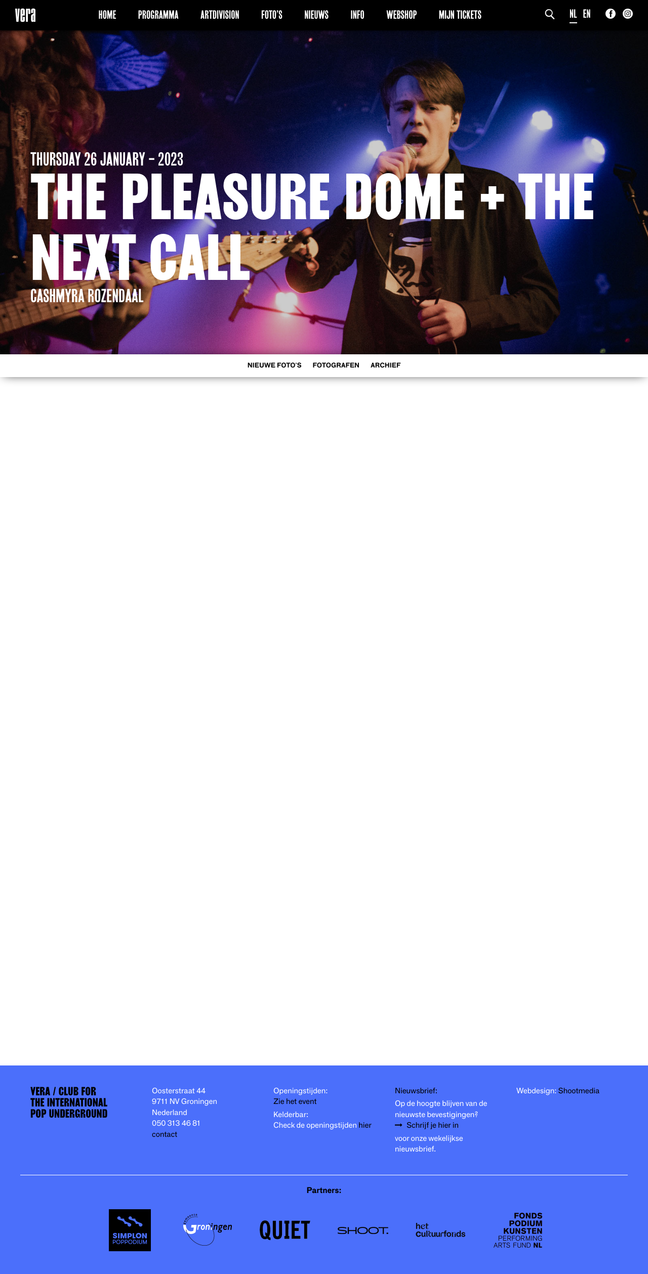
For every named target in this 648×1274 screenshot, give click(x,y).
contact (164, 1134)
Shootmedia (579, 1091)
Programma (158, 15)
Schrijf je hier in (433, 1125)
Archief (385, 365)
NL (573, 14)
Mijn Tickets (460, 15)
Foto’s (271, 15)
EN (587, 14)
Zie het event (294, 1101)
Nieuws (316, 15)
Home (107, 15)
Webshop (401, 15)
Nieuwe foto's (275, 365)
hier (364, 1125)
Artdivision (219, 15)
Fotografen (335, 365)
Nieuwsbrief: (416, 1091)
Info (357, 15)
